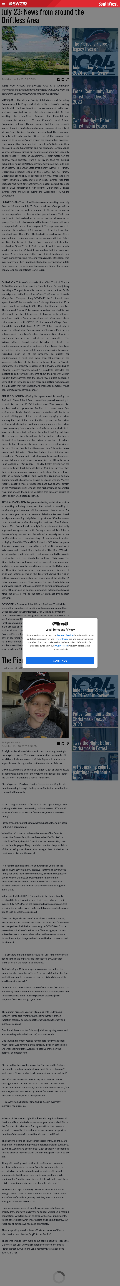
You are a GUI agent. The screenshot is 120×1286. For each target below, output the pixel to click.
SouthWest (108, 3)
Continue (60, 660)
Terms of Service (65, 635)
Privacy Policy (61, 638)
